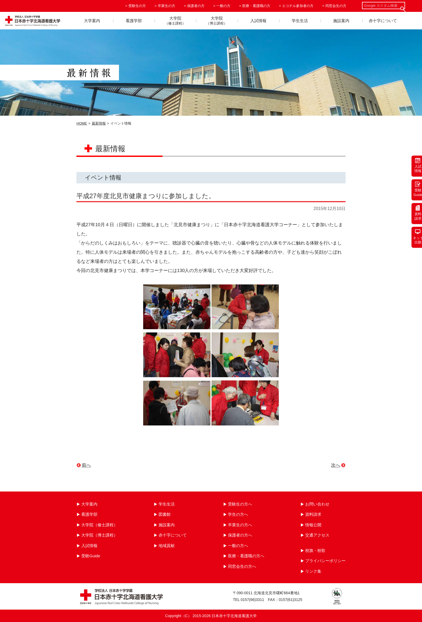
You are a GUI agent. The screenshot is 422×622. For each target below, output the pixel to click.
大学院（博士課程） (99, 535)
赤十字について (383, 20)
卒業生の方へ (240, 525)
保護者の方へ (240, 535)
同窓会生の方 (335, 6)
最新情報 (99, 123)
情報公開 (313, 525)
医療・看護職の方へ (246, 556)
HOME (81, 123)
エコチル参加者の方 (298, 6)
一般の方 (223, 6)
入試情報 (258, 20)
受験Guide (90, 556)
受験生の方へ (240, 504)
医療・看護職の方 (256, 6)
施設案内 (341, 20)
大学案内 (92, 20)
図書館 (165, 514)
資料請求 (313, 514)
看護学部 (134, 20)
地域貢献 (167, 545)
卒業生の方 (166, 6)
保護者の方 (196, 6)
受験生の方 (137, 6)
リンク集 (313, 571)
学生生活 (300, 20)
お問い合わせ (317, 504)
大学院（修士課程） (99, 525)
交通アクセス (317, 535)
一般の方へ (238, 545)
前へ (86, 465)
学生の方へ (238, 514)
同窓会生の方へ (242, 566)
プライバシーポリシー (325, 560)
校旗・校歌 (315, 550)
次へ (335, 465)
